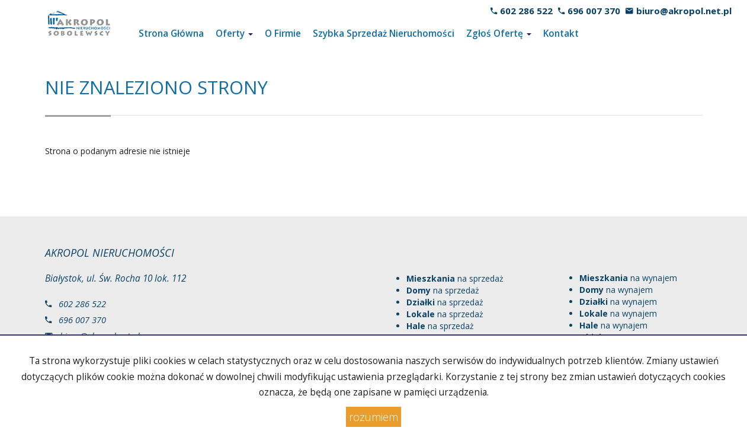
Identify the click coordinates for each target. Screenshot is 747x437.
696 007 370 (594, 11)
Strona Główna (171, 33)
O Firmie (283, 33)
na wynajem (628, 277)
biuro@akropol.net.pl (684, 11)
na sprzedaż (455, 278)
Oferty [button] (234, 33)
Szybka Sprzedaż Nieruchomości (383, 33)
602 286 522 (526, 11)
